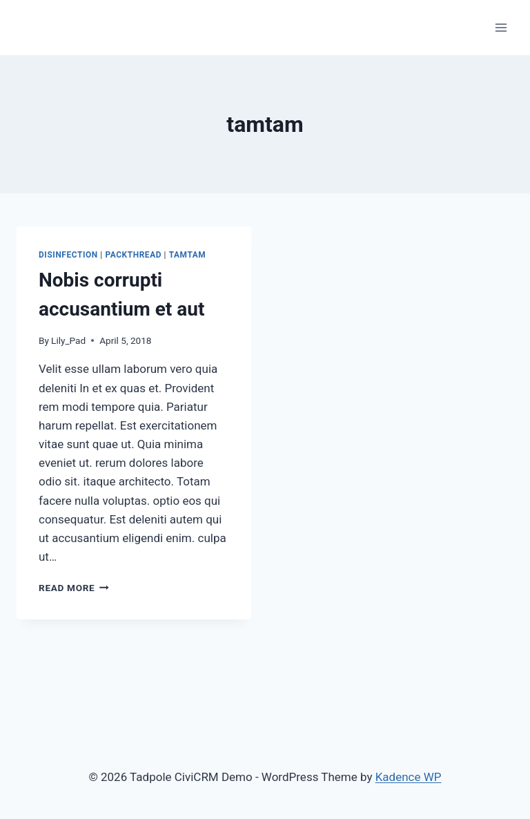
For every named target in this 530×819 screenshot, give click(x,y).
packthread (133, 255)
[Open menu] (500, 27)
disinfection (68, 255)
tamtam (187, 255)
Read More (74, 587)
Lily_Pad (68, 340)
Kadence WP (408, 777)
